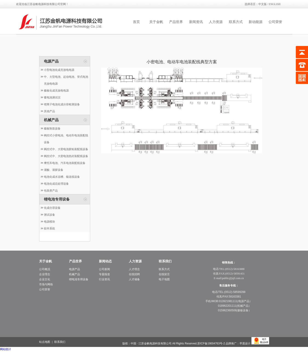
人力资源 (216, 22)
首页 (136, 22)
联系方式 (236, 22)
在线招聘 (134, 274)
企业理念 (44, 274)
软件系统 (49, 228)
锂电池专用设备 (57, 199)
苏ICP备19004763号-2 (211, 343)
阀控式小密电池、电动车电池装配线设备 (66, 139)
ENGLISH (274, 4)
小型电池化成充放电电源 (59, 70)
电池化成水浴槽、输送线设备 (62, 176)
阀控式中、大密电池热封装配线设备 (66, 156)
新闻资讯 (196, 22)
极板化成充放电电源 (56, 90)
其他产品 (49, 111)
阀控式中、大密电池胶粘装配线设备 (66, 149)
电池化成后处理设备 (56, 183)
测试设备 (49, 214)
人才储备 (134, 279)
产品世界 (176, 22)
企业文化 (44, 279)
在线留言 (164, 274)
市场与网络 (46, 284)
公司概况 (44, 269)
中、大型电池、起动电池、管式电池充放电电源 (66, 80)
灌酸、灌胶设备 (53, 170)
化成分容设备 (52, 207)
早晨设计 (244, 343)
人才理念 (134, 269)
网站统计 (5, 349)
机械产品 (51, 120)
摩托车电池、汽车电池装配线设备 (64, 163)
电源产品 (51, 61)
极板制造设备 (52, 128)
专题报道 (104, 274)
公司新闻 (104, 269)
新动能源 (255, 22)
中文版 (262, 4)
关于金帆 (156, 22)
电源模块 (49, 221)
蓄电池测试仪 (52, 97)
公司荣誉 (275, 22)
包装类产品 (51, 190)
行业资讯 (104, 279)
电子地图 (164, 279)
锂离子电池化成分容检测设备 (62, 104)
